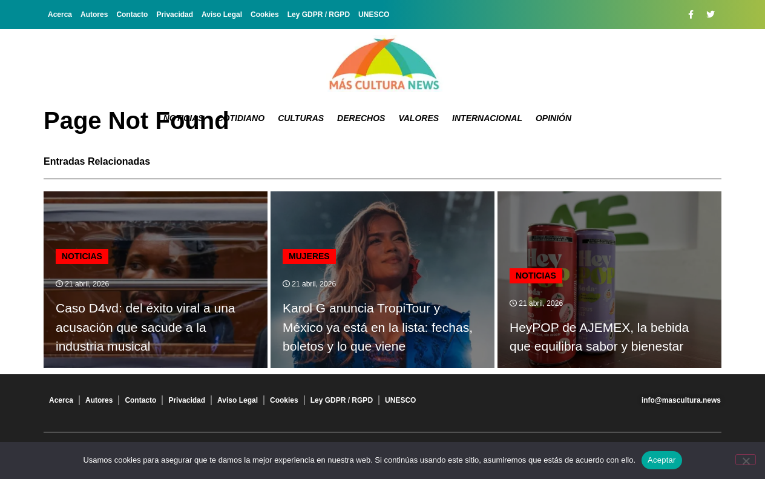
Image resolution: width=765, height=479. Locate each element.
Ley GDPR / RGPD (318, 14)
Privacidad (174, 14)
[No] (745, 459)
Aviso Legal (222, 14)
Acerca (60, 14)
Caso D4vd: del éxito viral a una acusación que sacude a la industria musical (145, 327)
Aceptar (662, 459)
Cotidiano (241, 118)
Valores (418, 118)
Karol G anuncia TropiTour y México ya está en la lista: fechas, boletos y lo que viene (378, 327)
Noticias (183, 118)
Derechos (361, 118)
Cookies (265, 14)
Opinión (553, 118)
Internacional (487, 118)
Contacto (132, 14)
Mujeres (309, 256)
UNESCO (373, 14)
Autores (94, 14)
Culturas (301, 118)
